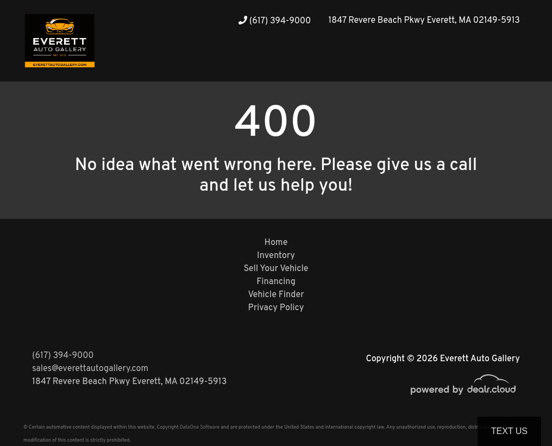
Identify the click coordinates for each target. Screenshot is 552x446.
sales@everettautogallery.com (90, 368)
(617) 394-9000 (275, 21)
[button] (488, 61)
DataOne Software (199, 427)
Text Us (509, 431)
